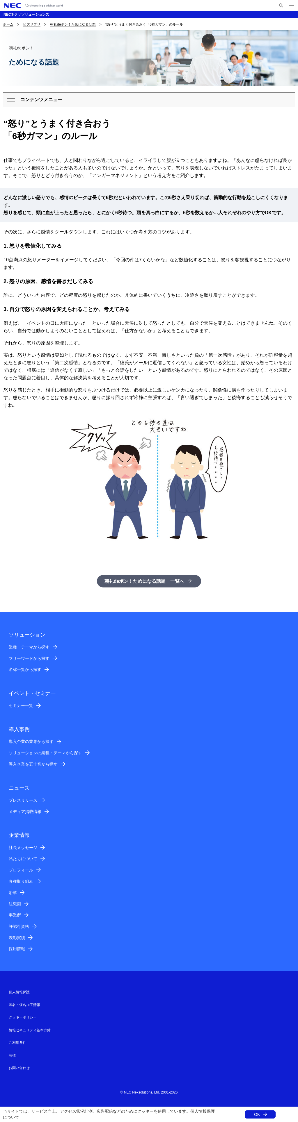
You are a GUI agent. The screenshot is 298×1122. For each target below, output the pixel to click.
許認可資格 (19, 926)
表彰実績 (17, 937)
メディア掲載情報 (25, 811)
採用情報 (17, 948)
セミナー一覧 (21, 705)
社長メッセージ (23, 847)
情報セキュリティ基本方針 (30, 1030)
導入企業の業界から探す (31, 741)
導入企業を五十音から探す (33, 764)
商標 (12, 1055)
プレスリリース (23, 800)
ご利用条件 (17, 1043)
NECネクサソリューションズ (26, 14)
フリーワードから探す (29, 658)
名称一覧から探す (25, 669)
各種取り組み (21, 881)
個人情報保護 (202, 1111)
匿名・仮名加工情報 (24, 1005)
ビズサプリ (31, 24)
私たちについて (23, 858)
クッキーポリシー (23, 1017)
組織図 (15, 903)
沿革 (13, 892)
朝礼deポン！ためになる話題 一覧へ (144, 581)
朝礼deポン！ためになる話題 (73, 24)
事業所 (15, 915)
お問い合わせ (19, 1068)
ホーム (8, 24)
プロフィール (21, 870)
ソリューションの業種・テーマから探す (45, 753)
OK (257, 1114)
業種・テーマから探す (29, 647)
